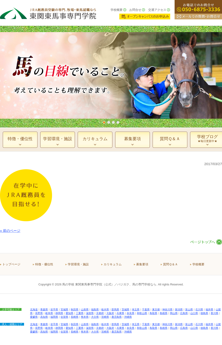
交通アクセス (157, 10)
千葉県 (146, 309)
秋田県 (74, 309)
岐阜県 (49, 313)
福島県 (95, 309)
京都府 (100, 313)
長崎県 (74, 316)
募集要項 (142, 264)
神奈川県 (167, 309)
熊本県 (85, 316)
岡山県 (174, 313)
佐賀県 (64, 316)
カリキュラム (113, 264)
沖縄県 (128, 316)
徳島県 (204, 313)
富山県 (189, 309)
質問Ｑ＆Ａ (170, 264)
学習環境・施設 (78, 264)
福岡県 (54, 316)
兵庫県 (120, 313)
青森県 (44, 309)
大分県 (95, 316)
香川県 (214, 313)
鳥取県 (153, 313)
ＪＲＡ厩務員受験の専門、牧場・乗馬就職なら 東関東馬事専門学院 (48, 13)
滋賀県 (90, 313)
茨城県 (125, 309)
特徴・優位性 (44, 264)
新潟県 (179, 309)
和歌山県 (142, 313)
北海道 (34, 309)
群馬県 (115, 309)
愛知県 (69, 313)
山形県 (85, 309)
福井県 (209, 309)
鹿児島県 (116, 316)
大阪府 (110, 313)
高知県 (44, 316)
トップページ (11, 264)
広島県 (184, 313)
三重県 (79, 313)
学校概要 (117, 10)
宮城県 (64, 309)
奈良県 (130, 313)
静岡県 (59, 313)
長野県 (39, 313)
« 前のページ (10, 231)
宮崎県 (105, 316)
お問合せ (135, 10)
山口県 (194, 313)
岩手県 (54, 309)
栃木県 (105, 309)
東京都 (156, 309)
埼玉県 (135, 309)
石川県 (199, 309)
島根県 (163, 313)
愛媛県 (34, 316)
